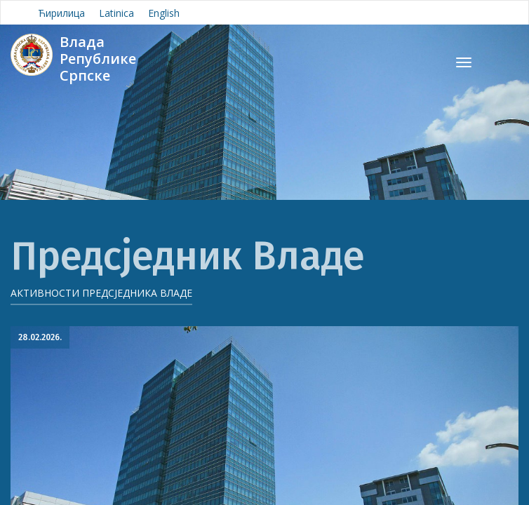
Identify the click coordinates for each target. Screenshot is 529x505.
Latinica (116, 13)
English (164, 13)
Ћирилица (61, 13)
